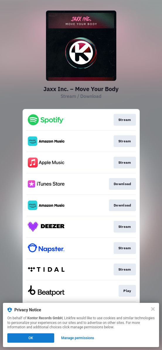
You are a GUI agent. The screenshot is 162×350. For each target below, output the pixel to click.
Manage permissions (77, 338)
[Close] (153, 309)
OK (30, 338)
